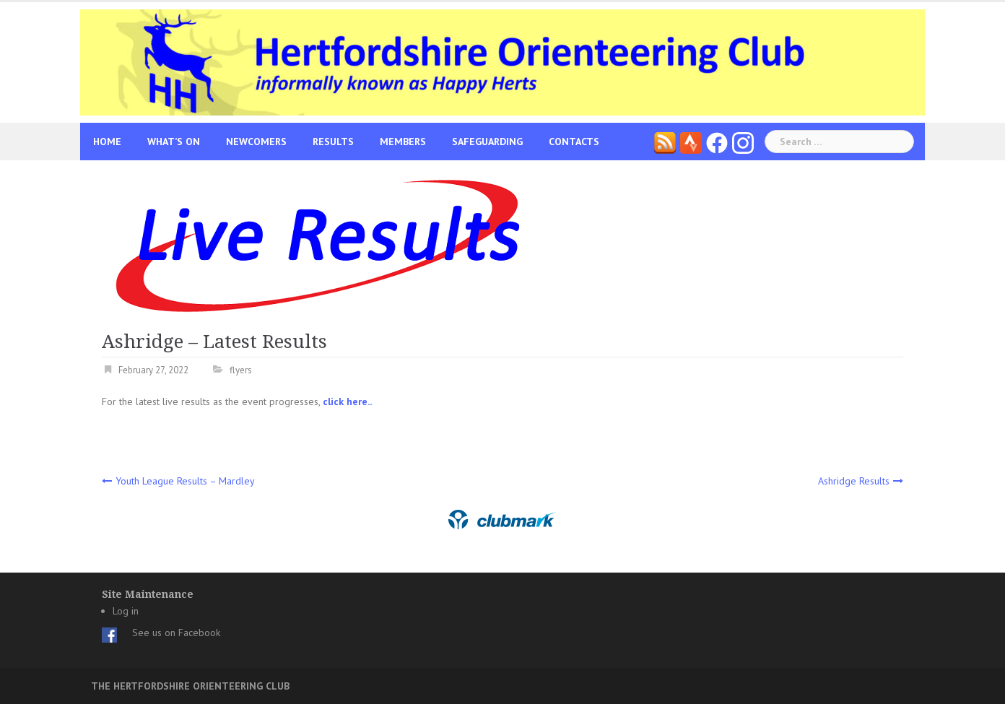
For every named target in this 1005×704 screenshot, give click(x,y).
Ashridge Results (853, 480)
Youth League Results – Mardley (185, 480)
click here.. (347, 401)
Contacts (574, 141)
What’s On (173, 141)
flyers (241, 370)
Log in (126, 610)
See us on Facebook (176, 632)
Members (403, 141)
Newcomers (256, 141)
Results (333, 141)
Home (107, 141)
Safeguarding (487, 141)
